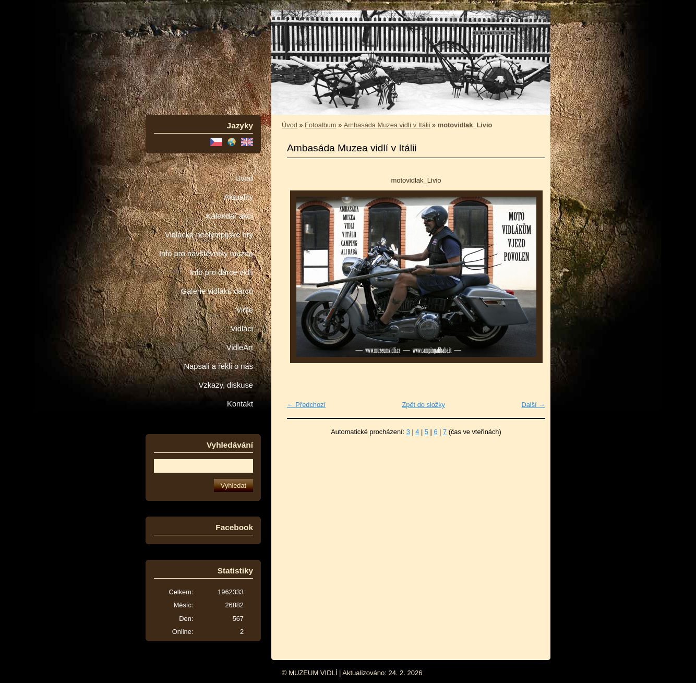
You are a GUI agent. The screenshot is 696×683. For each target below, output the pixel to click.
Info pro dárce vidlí (221, 272)
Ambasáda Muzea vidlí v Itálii (387, 125)
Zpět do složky (423, 405)
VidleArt (239, 347)
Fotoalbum (320, 125)
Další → (533, 405)
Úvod (244, 178)
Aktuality (238, 197)
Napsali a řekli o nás (218, 366)
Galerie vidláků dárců (217, 291)
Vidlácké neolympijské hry (209, 235)
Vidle (244, 310)
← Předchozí (306, 405)
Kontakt (240, 404)
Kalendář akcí (229, 216)
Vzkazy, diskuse (226, 385)
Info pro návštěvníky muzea (206, 253)
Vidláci (242, 329)
